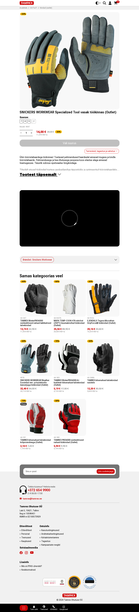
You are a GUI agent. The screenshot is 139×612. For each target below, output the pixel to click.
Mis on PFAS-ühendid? (31, 566)
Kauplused (26, 541)
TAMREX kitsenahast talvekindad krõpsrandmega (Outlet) (35, 441)
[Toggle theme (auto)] (98, 3)
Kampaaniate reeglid (50, 545)
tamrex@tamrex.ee (31, 499)
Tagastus (45, 541)
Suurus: (24, 117)
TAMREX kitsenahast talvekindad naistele (102, 381)
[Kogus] (26, 133)
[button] (110, 2)
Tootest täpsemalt (40, 174)
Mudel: (22, 127)
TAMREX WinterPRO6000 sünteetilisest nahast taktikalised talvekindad (35, 323)
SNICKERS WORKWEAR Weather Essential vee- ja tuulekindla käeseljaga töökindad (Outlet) (34, 382)
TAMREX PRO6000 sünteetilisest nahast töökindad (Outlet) (69, 441)
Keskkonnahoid (28, 570)
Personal (25, 534)
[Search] (104, 3)
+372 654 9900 (39, 490)
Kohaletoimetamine (50, 537)
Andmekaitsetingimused (52, 534)
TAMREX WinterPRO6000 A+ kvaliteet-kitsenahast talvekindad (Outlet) (69, 382)
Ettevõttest (26, 530)
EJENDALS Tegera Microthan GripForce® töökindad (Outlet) (101, 322)
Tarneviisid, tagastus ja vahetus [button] (102, 151)
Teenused (26, 537)
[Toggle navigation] (24, 608)
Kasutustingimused (50, 530)
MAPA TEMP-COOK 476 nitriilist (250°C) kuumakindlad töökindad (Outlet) (69, 323)
